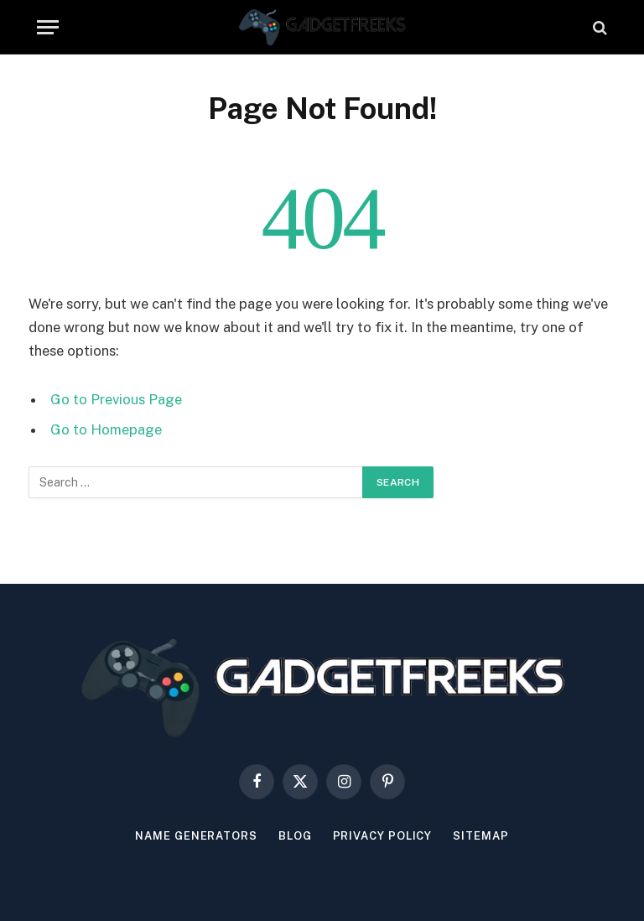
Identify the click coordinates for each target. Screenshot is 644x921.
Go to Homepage (106, 429)
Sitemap (480, 836)
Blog (295, 836)
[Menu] (48, 27)
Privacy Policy (383, 836)
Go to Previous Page (116, 399)
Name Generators (196, 836)
